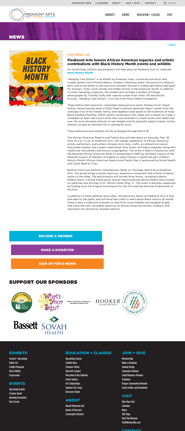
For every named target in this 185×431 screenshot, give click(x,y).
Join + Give (133, 3)
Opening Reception (17, 340)
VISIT (169, 15)
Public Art (13, 305)
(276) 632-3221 (131, 391)
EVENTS (126, 15)
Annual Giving (128, 309)
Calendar (101, 3)
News (124, 352)
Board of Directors (74, 352)
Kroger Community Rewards (134, 326)
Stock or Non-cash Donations (134, 330)
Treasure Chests (72, 309)
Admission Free (81, 3)
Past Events (14, 344)
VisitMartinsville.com (131, 364)
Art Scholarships (73, 326)
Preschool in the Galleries (77, 317)
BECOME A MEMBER (36, 234)
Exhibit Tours (71, 305)
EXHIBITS (110, 15)
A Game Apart (15, 335)
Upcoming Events (17, 331)
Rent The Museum (130, 360)
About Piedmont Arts (75, 348)
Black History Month (80, 71)
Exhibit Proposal (16, 309)
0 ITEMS (172, 3)
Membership (127, 301)
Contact (150, 3)
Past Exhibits (15, 313)
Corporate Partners (130, 313)
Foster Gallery (72, 322)
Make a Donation (129, 305)
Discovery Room (73, 334)
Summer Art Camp (74, 330)
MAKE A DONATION (92, 234)
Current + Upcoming (18, 301)
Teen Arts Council (73, 313)
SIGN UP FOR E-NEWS (149, 234)
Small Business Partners (132, 317)
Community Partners (75, 356)
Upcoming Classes (74, 301)
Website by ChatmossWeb (20, 418)
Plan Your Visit (128, 344)
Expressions (14, 317)
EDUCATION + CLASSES (148, 15)
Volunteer (126, 322)
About (117, 3)
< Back (171, 44)
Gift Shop (126, 356)
